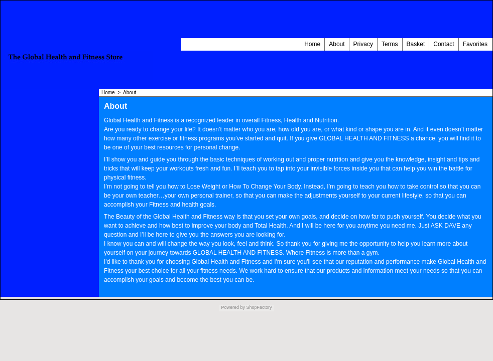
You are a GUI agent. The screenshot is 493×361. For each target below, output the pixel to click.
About (336, 44)
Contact (443, 44)
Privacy (363, 44)
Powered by (233, 307)
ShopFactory (258, 307)
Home (312, 44)
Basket (416, 44)
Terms (390, 44)
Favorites (475, 44)
